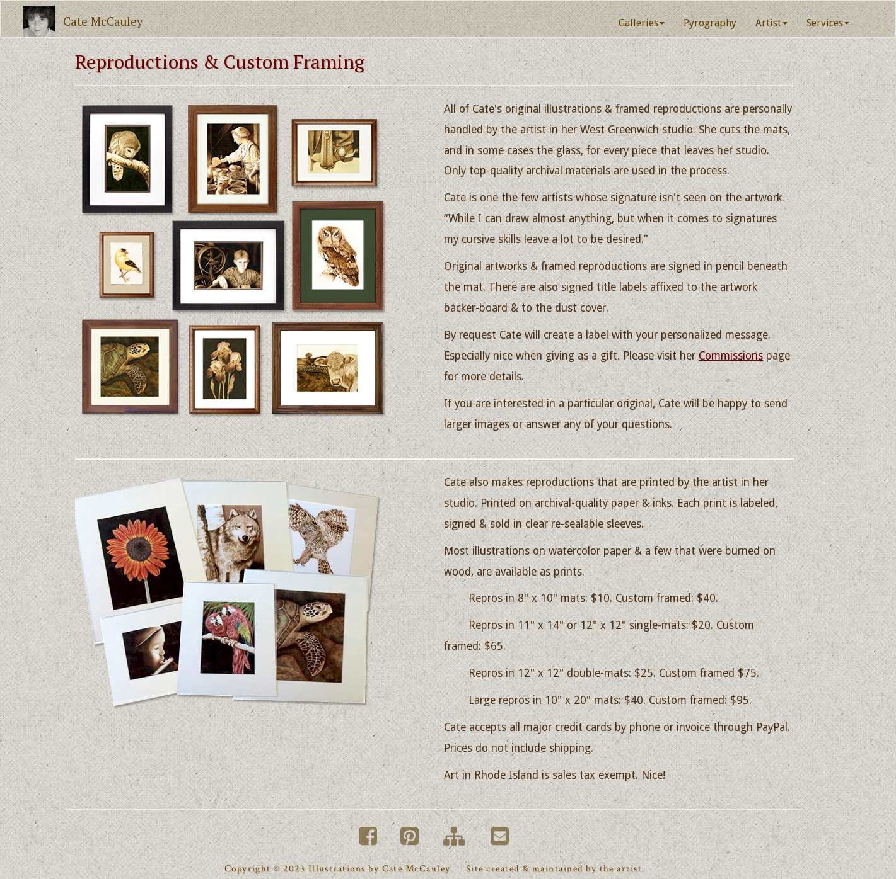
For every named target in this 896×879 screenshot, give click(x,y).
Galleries (642, 23)
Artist (771, 23)
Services (827, 23)
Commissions (731, 355)
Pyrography (710, 23)
